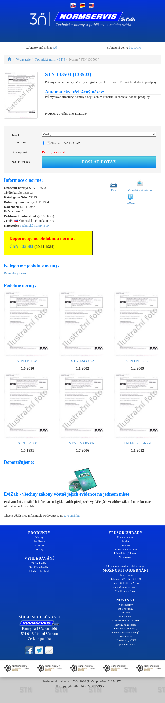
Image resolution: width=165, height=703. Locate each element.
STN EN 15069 (137, 327)
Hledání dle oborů (39, 570)
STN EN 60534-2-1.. (137, 409)
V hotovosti (125, 557)
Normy (39, 537)
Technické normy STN (50, 59)
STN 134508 (27, 409)
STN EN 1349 (27, 327)
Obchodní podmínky (125, 628)
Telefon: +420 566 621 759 (126, 578)
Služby (39, 549)
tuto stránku (72, 515)
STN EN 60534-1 (82, 409)
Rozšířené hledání (39, 567)
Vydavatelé (23, 59)
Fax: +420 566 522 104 (126, 582)
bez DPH (135, 47)
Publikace (39, 541)
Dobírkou (125, 545)
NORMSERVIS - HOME (126, 620)
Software (39, 545)
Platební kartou (125, 537)
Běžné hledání (39, 563)
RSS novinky (125, 608)
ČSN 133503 (21, 246)
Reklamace (125, 636)
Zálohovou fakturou (126, 549)
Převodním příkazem (125, 553)
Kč (55, 47)
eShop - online (126, 574)
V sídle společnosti (125, 590)
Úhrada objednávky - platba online (125, 565)
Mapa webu (125, 616)
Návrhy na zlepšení (125, 624)
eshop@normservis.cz (125, 586)
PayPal (126, 541)
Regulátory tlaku (15, 273)
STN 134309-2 (82, 327)
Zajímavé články (125, 644)
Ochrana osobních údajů (125, 632)
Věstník (125, 612)
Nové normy (126, 604)
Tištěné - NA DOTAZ (63, 143)
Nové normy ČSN (126, 640)
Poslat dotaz (99, 162)
